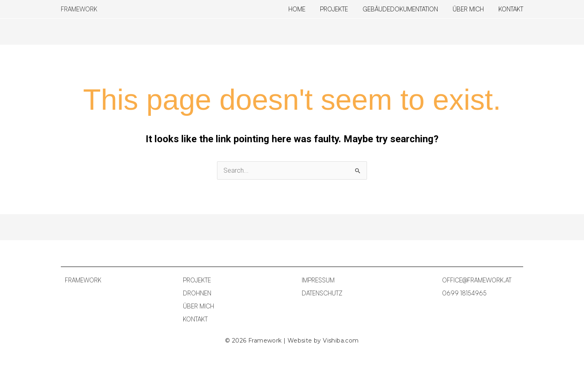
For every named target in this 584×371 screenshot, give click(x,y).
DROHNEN (197, 293)
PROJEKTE (197, 280)
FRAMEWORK (79, 9)
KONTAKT (195, 319)
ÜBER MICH (198, 306)
